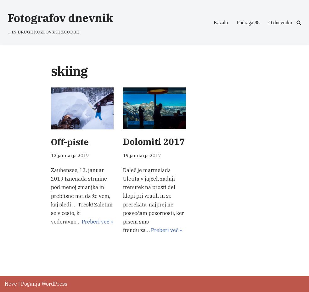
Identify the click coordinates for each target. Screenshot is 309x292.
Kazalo (221, 22)
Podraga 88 (248, 22)
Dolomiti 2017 (154, 141)
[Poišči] (298, 22)
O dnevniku (280, 22)
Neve (11, 284)
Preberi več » (97, 221)
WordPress (54, 284)
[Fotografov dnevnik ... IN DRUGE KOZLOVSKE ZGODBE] (60, 22)
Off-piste (70, 142)
